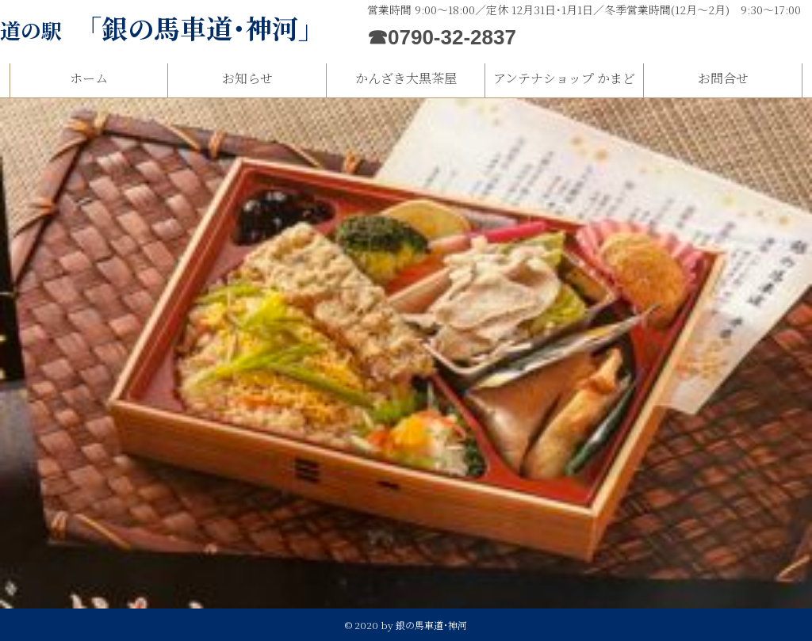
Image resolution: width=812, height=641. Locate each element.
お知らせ (247, 78)
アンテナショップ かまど (564, 78)
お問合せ (723, 78)
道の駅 (162, 29)
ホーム (89, 78)
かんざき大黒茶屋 (406, 78)
